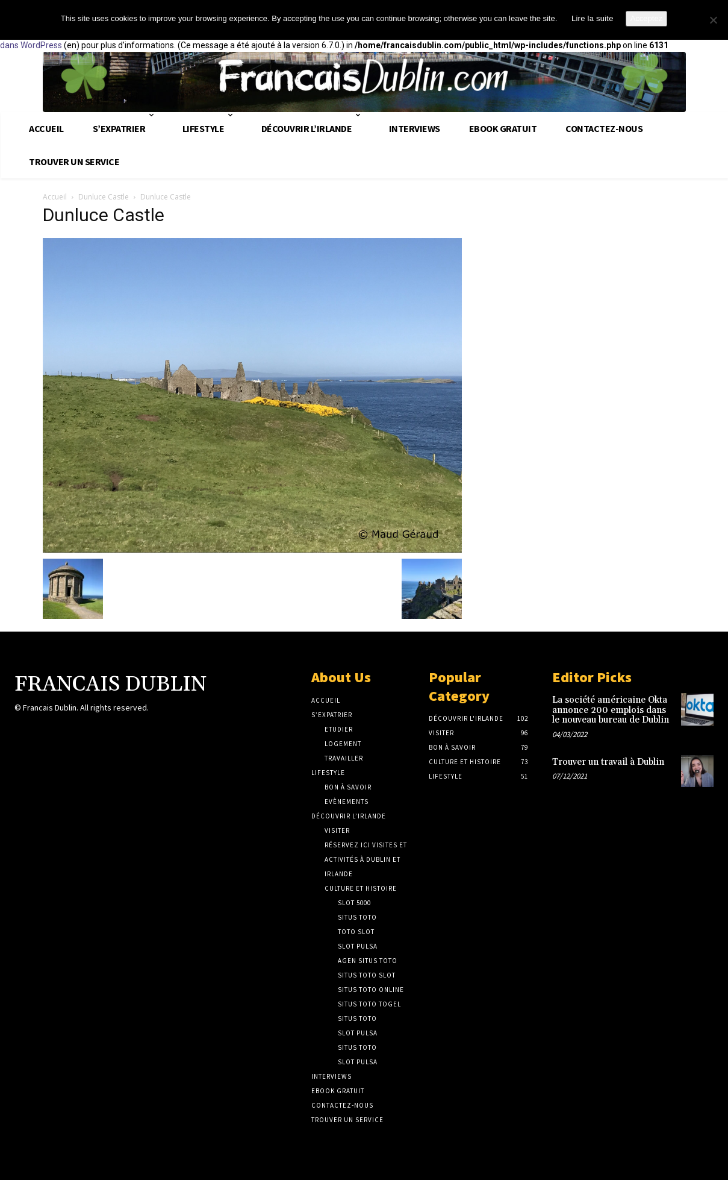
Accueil (55, 197)
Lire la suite (592, 18)
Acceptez (646, 18)
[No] (713, 20)
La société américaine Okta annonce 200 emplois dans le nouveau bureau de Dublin (610, 710)
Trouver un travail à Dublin (608, 762)
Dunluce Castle (103, 197)
